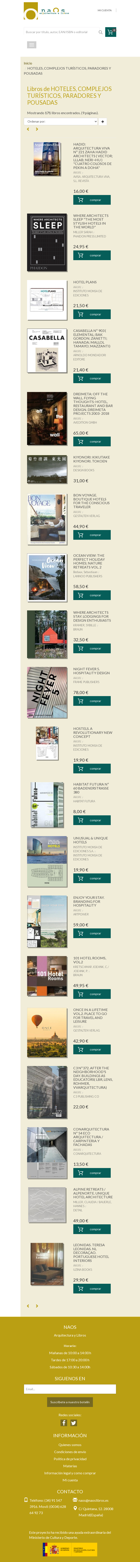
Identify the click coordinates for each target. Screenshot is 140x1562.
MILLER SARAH (82, 232)
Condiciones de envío (70, 1452)
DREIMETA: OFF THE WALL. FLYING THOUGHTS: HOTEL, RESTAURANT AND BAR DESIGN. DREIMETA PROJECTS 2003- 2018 (93, 403)
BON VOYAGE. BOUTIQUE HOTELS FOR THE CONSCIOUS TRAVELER (91, 501)
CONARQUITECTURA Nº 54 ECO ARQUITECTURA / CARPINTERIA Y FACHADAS (91, 1137)
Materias (70, 1466)
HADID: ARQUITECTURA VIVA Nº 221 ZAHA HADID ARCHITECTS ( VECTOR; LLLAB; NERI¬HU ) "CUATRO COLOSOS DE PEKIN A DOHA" (93, 156)
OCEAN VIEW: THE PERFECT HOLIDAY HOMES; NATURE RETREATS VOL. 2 (89, 561)
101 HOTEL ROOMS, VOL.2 (89, 960)
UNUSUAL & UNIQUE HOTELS (90, 840)
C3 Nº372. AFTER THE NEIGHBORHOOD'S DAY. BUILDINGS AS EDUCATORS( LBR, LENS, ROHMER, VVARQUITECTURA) (93, 1077)
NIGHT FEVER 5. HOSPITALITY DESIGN (91, 671)
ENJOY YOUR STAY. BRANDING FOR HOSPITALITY (88, 901)
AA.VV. (77, 172)
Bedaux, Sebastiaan (85, 572)
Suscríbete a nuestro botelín (70, 1402)
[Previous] (28, 129)
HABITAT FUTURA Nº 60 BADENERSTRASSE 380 (91, 788)
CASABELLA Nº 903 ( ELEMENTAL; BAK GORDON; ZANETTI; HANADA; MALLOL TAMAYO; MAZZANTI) (91, 338)
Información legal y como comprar (70, 1473)
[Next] (36, 129)
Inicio (28, 63)
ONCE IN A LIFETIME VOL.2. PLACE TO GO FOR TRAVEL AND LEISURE (90, 1015)
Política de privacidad (70, 1459)
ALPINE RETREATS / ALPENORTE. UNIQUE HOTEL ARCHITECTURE (93, 1193)
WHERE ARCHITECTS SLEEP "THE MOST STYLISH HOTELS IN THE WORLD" (91, 221)
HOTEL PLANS (85, 282)
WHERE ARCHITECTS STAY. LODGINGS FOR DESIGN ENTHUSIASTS (92, 616)
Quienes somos (70, 1445)
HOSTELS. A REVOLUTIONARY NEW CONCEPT (92, 732)
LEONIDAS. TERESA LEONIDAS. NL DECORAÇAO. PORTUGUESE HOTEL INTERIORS (91, 1252)
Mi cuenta (70, 1480)
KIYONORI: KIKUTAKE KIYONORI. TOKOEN (91, 459)
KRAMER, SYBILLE (84, 625)
